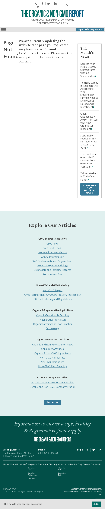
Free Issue (31, 477)
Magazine (32, 463)
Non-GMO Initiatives (52, 361)
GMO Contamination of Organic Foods (52, 260)
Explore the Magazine (90, 28)
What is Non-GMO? (18, 463)
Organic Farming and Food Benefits (52, 323)
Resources (52, 401)
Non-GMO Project (52, 289)
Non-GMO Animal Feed (52, 356)
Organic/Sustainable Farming (52, 314)
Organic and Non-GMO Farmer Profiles (52, 381)
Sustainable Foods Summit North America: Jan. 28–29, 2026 (88, 141)
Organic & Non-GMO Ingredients (52, 352)
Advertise (72, 463)
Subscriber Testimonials (32, 473)
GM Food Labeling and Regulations (52, 298)
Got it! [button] (96, 504)
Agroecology (52, 327)
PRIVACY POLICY (10, 488)
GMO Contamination (52, 256)
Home (6, 463)
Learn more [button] (36, 504)
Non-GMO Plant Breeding (52, 365)
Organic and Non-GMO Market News (52, 343)
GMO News (52, 243)
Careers (86, 463)
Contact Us (96, 463)
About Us (62, 463)
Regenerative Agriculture (52, 318)
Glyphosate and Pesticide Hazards (52, 269)
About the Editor (61, 468)
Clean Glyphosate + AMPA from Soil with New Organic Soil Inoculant (89, 120)
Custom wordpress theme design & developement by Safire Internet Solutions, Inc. (83, 491)
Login (80, 449)
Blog (80, 463)
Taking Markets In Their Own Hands (89, 175)
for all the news (89, 188)
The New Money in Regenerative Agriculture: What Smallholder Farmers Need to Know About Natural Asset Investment (89, 94)
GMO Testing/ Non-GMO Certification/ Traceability (52, 294)
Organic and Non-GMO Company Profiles (52, 386)
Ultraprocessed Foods (52, 273)
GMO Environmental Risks (52, 251)
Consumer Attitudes (52, 348)
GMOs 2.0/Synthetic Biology (52, 264)
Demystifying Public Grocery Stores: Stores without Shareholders (88, 69)
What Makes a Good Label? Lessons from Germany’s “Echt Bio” (88, 159)
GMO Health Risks (52, 247)
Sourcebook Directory (47, 463)
